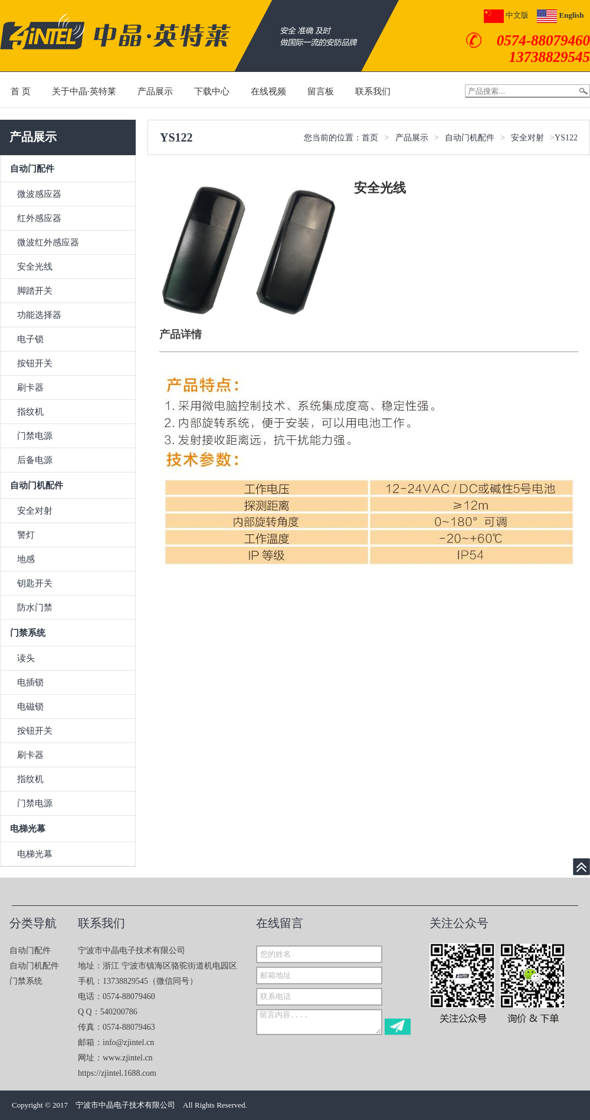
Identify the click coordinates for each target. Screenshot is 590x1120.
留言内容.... (319, 1022)
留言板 (320, 91)
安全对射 (35, 510)
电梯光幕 (27, 828)
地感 (26, 559)
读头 (26, 658)
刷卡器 (30, 387)
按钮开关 (35, 363)
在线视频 (268, 91)
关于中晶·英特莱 (84, 91)
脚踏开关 (35, 290)
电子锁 (30, 339)
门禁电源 (35, 436)
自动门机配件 (36, 485)
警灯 (26, 535)
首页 (370, 137)
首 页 (21, 91)
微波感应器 (39, 194)
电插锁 (30, 682)
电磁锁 (30, 706)
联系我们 (373, 91)
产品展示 (155, 91)
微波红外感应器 (48, 242)
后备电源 (35, 460)
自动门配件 (32, 168)
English (560, 15)
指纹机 (30, 411)
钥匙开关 (35, 583)
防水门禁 (35, 607)
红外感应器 (39, 218)
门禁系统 (27, 633)
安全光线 (35, 266)
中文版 (506, 15)
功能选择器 (39, 315)
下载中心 (212, 91)
